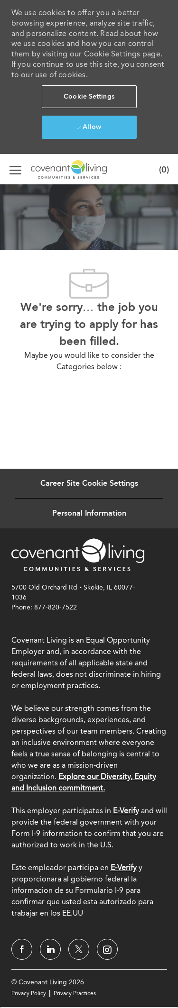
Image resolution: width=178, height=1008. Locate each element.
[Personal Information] (89, 513)
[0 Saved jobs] (162, 169)
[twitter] (78, 949)
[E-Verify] (124, 867)
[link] (77, 554)
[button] (89, 96)
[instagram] (107, 949)
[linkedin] (50, 949)
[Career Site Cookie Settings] (89, 483)
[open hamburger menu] (15, 169)
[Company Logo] (57, 169)
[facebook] (21, 949)
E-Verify (126, 810)
